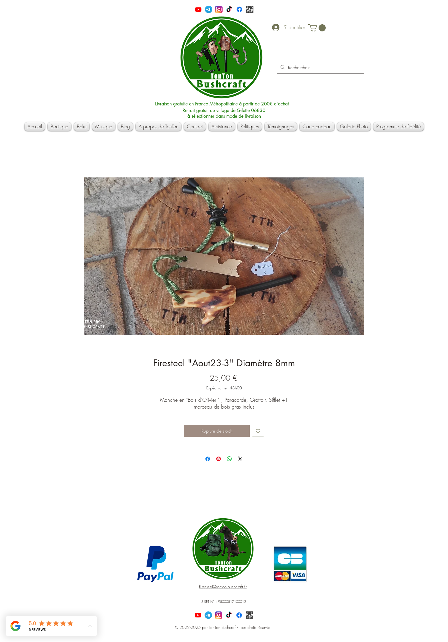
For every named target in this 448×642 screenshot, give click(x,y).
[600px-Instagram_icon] (219, 9)
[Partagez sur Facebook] (207, 458)
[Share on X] (240, 458)
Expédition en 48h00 (224, 388)
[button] (317, 27)
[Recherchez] (320, 67)
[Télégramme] (208, 9)
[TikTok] (229, 9)
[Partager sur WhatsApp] (229, 458)
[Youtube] (198, 9)
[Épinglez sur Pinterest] (218, 458)
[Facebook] (239, 9)
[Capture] (249, 9)
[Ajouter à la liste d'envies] (258, 431)
